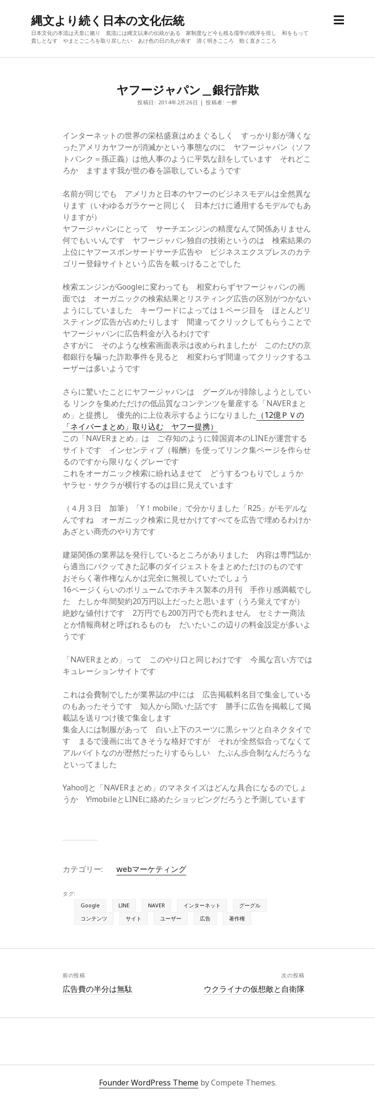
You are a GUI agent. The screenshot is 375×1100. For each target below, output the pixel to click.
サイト (134, 918)
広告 (205, 918)
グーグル (250, 905)
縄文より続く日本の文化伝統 (107, 20)
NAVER (156, 905)
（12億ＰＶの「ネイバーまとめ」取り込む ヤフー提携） (183, 421)
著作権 (237, 918)
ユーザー (170, 918)
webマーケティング (151, 869)
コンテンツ (94, 918)
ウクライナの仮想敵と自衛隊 (254, 989)
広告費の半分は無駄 (97, 989)
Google (90, 905)
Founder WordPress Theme (148, 1082)
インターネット (202, 905)
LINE (124, 905)
